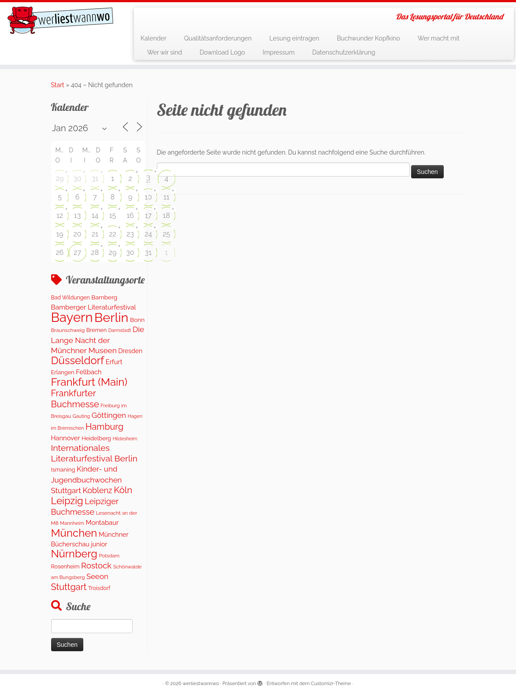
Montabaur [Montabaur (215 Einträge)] (102, 522)
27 (77, 252)
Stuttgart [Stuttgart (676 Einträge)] (69, 587)
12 (59, 215)
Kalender (154, 38)
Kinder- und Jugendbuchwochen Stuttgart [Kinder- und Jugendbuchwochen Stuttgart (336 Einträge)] (86, 480)
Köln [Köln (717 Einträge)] (123, 490)
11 (166, 197)
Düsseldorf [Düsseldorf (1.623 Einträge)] (77, 360)
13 (77, 215)
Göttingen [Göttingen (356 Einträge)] (109, 415)
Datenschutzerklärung (343, 52)
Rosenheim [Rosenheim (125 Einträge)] (65, 566)
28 (95, 252)
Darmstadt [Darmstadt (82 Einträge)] (119, 330)
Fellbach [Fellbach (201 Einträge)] (88, 372)
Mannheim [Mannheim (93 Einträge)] (72, 523)
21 (95, 234)
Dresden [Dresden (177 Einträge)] (130, 350)
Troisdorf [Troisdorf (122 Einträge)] (99, 588)
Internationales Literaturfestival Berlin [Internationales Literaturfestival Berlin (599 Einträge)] (94, 453)
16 (130, 215)
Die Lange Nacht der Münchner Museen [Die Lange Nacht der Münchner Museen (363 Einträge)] (98, 340)
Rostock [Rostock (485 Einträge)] (96, 565)
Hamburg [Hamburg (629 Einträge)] (104, 426)
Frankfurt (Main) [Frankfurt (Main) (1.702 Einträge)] (89, 382)
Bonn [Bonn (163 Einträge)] (137, 319)
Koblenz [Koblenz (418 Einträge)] (97, 490)
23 (130, 234)
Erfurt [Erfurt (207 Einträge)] (114, 361)
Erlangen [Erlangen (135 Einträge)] (62, 372)
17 (148, 215)
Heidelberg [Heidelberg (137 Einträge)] (96, 438)
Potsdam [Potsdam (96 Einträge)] (109, 556)
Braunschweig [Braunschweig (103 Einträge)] (68, 330)
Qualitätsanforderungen (218, 38)
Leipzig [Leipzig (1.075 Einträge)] (67, 500)
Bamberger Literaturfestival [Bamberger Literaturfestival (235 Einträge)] (93, 307)
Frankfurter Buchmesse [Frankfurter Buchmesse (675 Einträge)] (75, 398)
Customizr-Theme (331, 683)
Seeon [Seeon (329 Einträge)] (97, 576)
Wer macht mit (439, 38)
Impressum (279, 52)
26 (60, 252)
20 (77, 234)
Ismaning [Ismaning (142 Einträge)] (63, 469)
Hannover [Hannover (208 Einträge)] (65, 438)
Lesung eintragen (294, 38)
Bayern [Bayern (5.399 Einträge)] (72, 317)
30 (77, 178)
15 (112, 215)
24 (148, 234)
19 (59, 234)
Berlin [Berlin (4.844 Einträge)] (111, 317)
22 (112, 234)
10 (148, 197)
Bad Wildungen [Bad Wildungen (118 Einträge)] (70, 297)
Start (57, 85)
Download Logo (222, 52)
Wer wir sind (164, 52)
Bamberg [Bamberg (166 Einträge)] (104, 297)
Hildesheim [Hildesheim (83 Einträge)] (125, 438)
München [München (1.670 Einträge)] (74, 533)
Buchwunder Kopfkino (368, 38)
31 (95, 178)
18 (166, 215)
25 (166, 234)
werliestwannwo (200, 683)
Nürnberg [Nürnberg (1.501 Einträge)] (74, 554)
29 (60, 178)
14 (95, 215)
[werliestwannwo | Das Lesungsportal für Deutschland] (60, 20)
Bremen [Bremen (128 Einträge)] (96, 330)
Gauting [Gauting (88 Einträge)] (81, 416)
